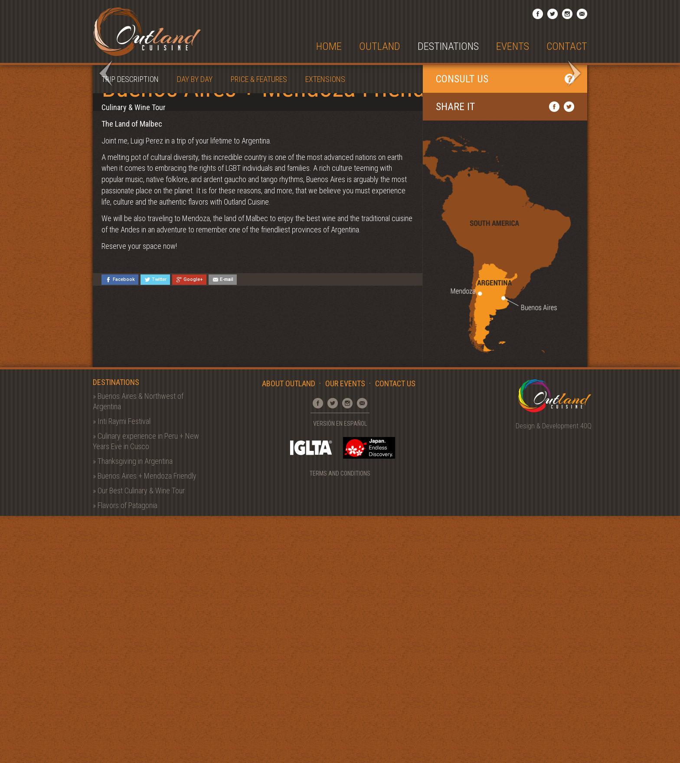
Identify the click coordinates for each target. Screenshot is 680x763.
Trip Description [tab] (130, 326)
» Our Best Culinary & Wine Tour (139, 737)
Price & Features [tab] (259, 326)
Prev (105, 197)
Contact (566, 46)
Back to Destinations (540, 96)
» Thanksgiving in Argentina (133, 707)
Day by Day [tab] (194, 326)
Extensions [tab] (325, 326)
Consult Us (505, 326)
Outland (379, 46)
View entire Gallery (543, 83)
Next (574, 197)
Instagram (567, 14)
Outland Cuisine (147, 31)
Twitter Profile (552, 14)
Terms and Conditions (340, 720)
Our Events (345, 630)
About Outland (288, 630)
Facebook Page (538, 14)
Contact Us (395, 630)
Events (512, 46)
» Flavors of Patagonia (125, 751)
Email (582, 14)
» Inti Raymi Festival (121, 667)
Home (329, 46)
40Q (586, 673)
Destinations (448, 46)
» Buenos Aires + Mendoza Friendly (144, 722)
